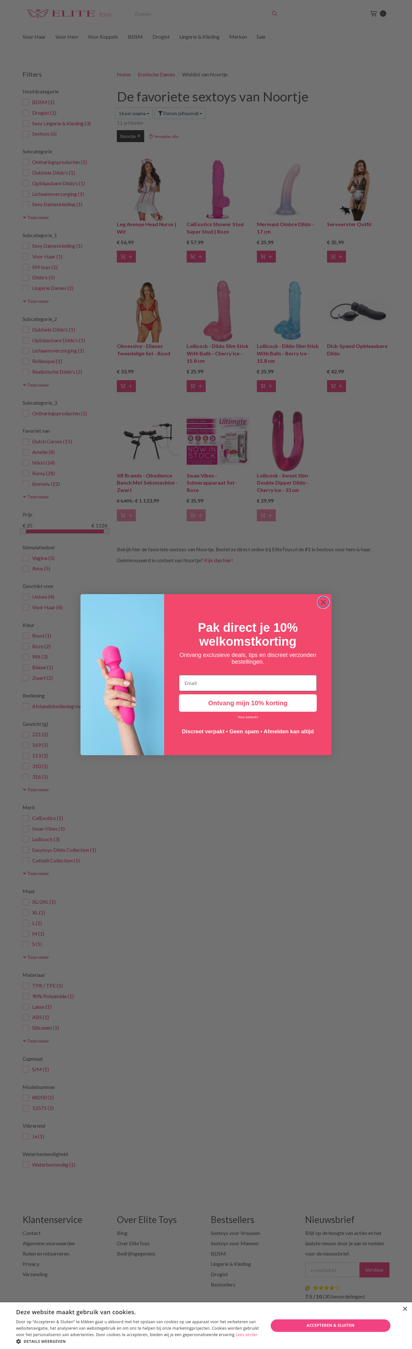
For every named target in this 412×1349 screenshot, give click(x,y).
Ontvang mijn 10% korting (248, 703)
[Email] (248, 683)
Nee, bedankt (248, 717)
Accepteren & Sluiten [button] (330, 1325)
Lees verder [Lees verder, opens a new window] (247, 1334)
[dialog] (206, 1325)
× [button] (404, 1309)
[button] (138, 1341)
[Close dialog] (323, 602)
